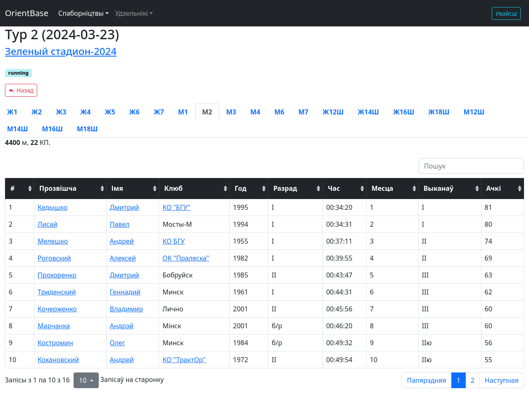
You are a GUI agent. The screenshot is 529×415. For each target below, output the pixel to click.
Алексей (123, 258)
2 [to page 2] (472, 380)
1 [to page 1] (458, 380)
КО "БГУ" (176, 207)
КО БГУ (173, 241)
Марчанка (54, 325)
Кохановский (58, 359)
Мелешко (53, 241)
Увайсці (506, 13)
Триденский (57, 291)
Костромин (55, 342)
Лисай (47, 224)
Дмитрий (124, 207)
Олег (117, 342)
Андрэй (121, 325)
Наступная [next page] (502, 380)
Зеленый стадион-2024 (61, 51)
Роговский (54, 258)
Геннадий (125, 291)
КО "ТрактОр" (183, 359)
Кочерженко (57, 308)
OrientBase (26, 13)
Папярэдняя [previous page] (426, 380)
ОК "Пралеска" (185, 258)
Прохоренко (57, 275)
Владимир (126, 308)
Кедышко (52, 207)
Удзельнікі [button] (131, 13)
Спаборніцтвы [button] (81, 13)
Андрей (122, 241)
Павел (120, 224)
